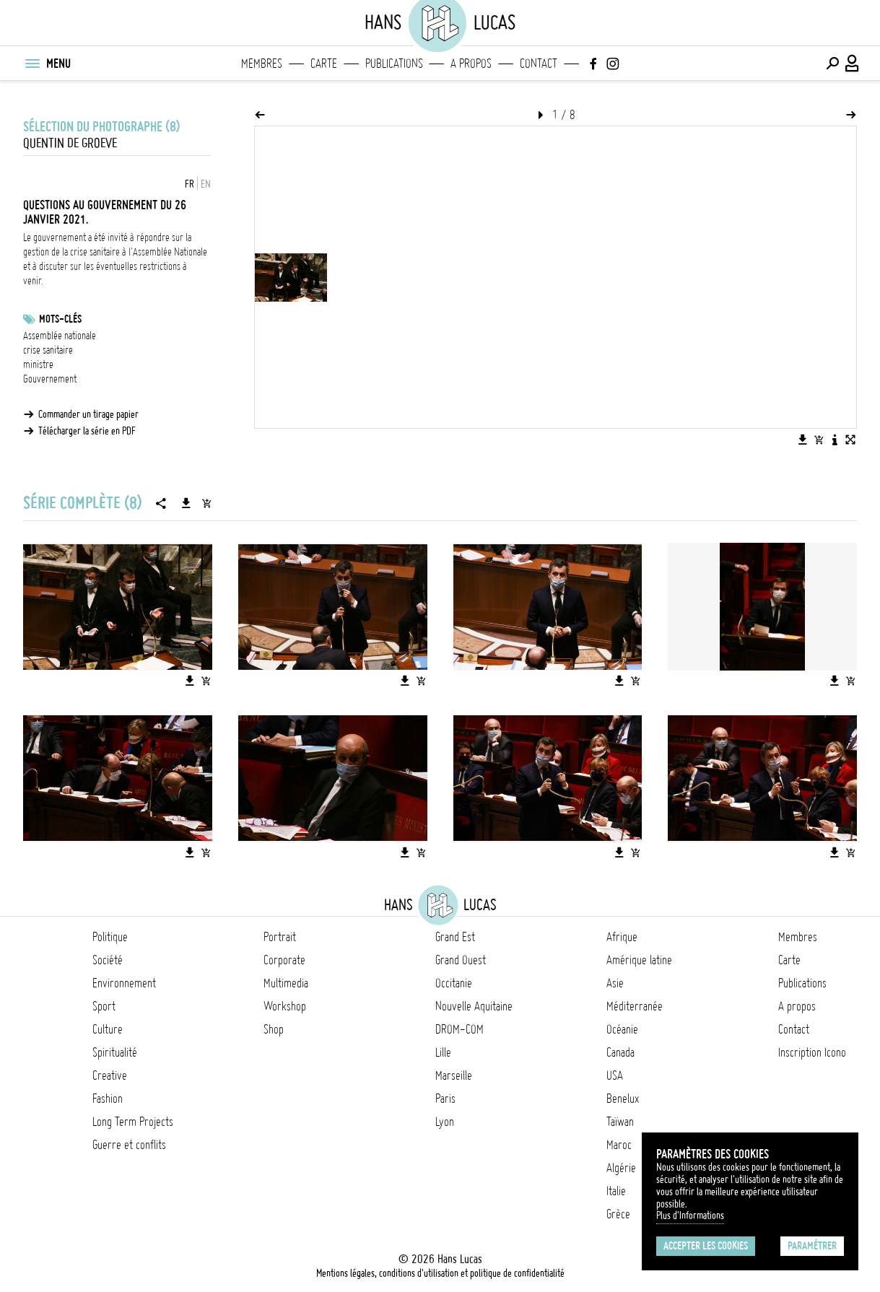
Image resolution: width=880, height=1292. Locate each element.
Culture (107, 1029)
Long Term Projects (132, 1121)
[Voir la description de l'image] (834, 439)
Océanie (622, 1029)
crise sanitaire (48, 350)
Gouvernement (50, 378)
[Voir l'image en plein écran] (850, 439)
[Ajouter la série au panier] (206, 503)
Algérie (621, 1168)
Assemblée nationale (59, 335)
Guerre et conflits (129, 1145)
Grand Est (455, 937)
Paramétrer (812, 1245)
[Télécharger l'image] (802, 439)
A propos (471, 63)
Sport (104, 1006)
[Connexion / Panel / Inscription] (852, 63)
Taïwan (620, 1121)
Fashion (107, 1098)
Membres (261, 63)
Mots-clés (60, 319)
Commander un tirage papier (88, 414)
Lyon (444, 1121)
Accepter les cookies (705, 1245)
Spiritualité (114, 1052)
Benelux (622, 1098)
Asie (615, 983)
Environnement (124, 983)
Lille (443, 1052)
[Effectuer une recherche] (832, 63)
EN (206, 184)
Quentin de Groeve (70, 143)
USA (614, 1075)
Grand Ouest (460, 960)
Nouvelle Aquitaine (474, 1006)
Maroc (619, 1145)
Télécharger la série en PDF (87, 430)
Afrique (621, 937)
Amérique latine (639, 960)
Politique (110, 937)
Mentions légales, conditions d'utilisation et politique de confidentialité (440, 1273)
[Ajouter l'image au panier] (818, 439)
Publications (394, 63)
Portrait (279, 937)
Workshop (284, 1006)
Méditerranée (634, 1006)
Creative (109, 1075)
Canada (620, 1052)
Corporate (284, 960)
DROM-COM (459, 1029)
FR (189, 184)
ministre (38, 364)
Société (107, 960)
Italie (616, 1191)
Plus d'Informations (690, 1215)
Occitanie (453, 983)
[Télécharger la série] (186, 503)
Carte (323, 63)
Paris (445, 1098)
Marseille (453, 1075)
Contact (538, 63)
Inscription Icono (812, 1052)
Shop (273, 1029)
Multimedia (285, 983)
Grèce (618, 1214)
